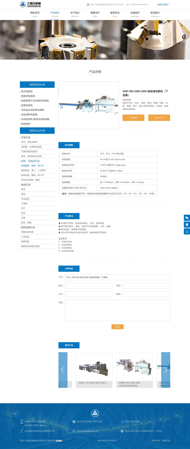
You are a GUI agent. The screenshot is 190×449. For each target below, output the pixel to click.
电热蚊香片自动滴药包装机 (35, 100)
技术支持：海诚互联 (161, 440)
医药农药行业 (28, 227)
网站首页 (35, 14)
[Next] (115, 105)
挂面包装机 (27, 105)
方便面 (24, 203)
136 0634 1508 (31, 425)
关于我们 (75, 14)
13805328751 (30, 421)
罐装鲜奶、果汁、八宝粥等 (33, 170)
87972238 (119, 4)
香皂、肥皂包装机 (29, 142)
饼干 (23, 208)
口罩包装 (25, 237)
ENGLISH (163, 4)
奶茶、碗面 (26, 222)
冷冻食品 (25, 199)
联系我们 (155, 14)
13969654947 (147, 431)
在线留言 (135, 14)
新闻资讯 (115, 14)
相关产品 (159, 118)
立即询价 (134, 118)
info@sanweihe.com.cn (139, 4)
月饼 (23, 218)
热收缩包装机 (28, 96)
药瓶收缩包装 (27, 232)
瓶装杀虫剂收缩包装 (30, 246)
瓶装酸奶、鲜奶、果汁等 (32, 166)
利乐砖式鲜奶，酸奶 (30, 180)
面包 (23, 189)
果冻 (23, 194)
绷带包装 (25, 241)
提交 (118, 327)
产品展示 (55, 14)
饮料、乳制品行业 (30, 161)
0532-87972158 (84, 421)
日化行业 (25, 137)
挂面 (23, 213)
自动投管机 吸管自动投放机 (35, 119)
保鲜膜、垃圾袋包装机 (31, 147)
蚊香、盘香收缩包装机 (31, 156)
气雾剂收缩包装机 (29, 151)
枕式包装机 (27, 91)
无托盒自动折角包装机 (32, 110)
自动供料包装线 (29, 114)
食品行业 (25, 184)
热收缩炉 (25, 124)
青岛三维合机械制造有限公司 (102, 4)
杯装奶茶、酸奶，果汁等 (32, 175)
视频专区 (95, 14)
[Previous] (62, 105)
